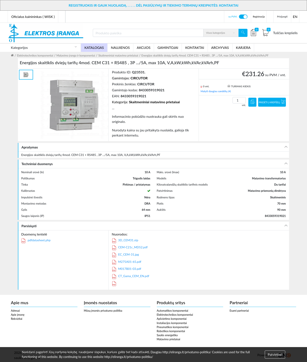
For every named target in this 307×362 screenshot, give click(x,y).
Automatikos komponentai (172, 310)
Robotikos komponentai (171, 331)
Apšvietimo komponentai (172, 318)
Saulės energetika (167, 335)
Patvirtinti (275, 354)
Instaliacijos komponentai (172, 323)
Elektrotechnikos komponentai (35, 55)
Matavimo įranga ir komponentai (75, 55)
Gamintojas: (130, 78)
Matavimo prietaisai (168, 339)
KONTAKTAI (194, 47)
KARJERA (243, 47)
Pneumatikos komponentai (173, 327)
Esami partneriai (239, 310)
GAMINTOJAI (167, 47)
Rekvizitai (16, 318)
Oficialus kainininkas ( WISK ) (33, 17)
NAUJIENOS (120, 47)
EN (295, 17)
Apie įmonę (18, 314)
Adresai (15, 310)
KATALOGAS (94, 47)
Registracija (259, 16)
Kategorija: (146, 102)
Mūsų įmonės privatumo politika (103, 310)
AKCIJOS (143, 47)
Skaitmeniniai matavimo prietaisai (118, 55)
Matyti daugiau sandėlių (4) (216, 91)
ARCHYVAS (220, 47)
